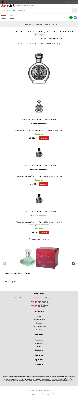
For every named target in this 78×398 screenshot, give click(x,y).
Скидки (39, 364)
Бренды (54, 24)
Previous (4, 263)
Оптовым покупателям (39, 326)
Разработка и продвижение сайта (33, 394)
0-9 (71, 32)
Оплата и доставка (39, 319)
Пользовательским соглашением (33, 382)
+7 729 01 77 (7, 19)
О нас (39, 316)
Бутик (8, 5)
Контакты (39, 329)
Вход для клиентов (71, 2)
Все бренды (39, 35)
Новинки (46, 24)
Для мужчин (37, 24)
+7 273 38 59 (7, 16)
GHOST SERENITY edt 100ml (17, 273)
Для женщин (26, 24)
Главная (18, 39)
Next (73, 263)
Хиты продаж (39, 350)
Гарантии (39, 322)
